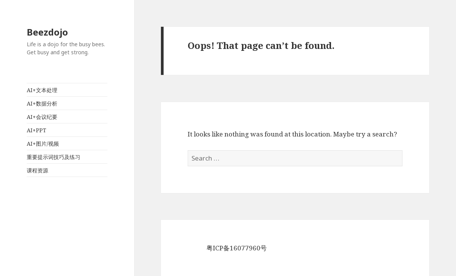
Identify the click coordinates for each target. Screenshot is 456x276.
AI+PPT (36, 130)
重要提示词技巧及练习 (53, 157)
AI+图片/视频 (43, 143)
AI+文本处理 (42, 90)
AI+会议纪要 (42, 116)
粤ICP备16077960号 (236, 248)
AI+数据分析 (42, 103)
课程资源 (37, 170)
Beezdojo (47, 32)
